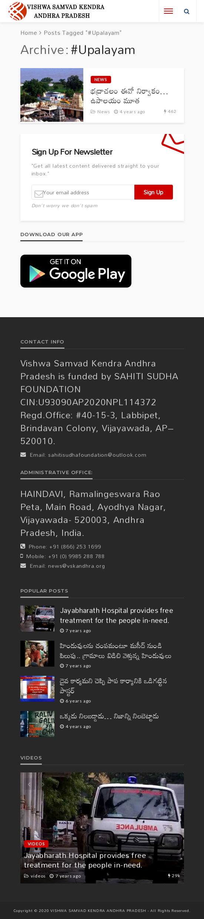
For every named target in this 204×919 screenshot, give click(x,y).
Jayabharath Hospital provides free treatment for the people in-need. (117, 615)
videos (36, 843)
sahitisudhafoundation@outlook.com (97, 455)
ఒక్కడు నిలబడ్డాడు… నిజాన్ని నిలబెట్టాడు (109, 716)
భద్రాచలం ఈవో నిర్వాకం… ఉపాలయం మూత (129, 95)
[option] (102, 827)
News (100, 79)
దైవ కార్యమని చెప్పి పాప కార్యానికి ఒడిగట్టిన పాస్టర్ (114, 685)
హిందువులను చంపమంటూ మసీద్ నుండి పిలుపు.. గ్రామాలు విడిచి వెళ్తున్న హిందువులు (116, 650)
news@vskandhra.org (76, 566)
